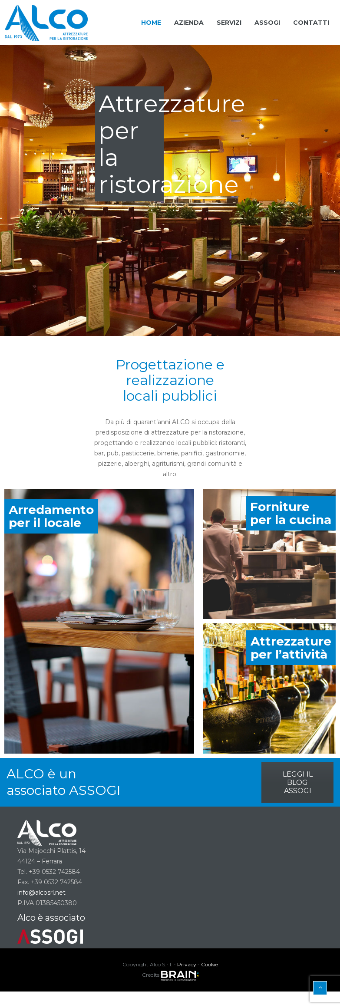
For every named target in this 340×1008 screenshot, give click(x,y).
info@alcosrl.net (41, 892)
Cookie (209, 964)
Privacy (186, 964)
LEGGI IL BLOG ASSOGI (298, 782)
